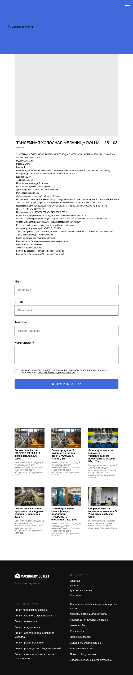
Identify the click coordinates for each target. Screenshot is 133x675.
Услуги (74, 585)
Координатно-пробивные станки (89, 619)
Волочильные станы (82, 648)
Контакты (75, 595)
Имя (18, 281)
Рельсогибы (77, 631)
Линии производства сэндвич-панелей (38, 648)
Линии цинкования (26, 621)
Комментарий (24, 342)
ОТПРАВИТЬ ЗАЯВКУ (66, 384)
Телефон (21, 322)
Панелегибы (77, 625)
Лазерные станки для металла (88, 613)
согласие (59, 370)
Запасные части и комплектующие (91, 659)
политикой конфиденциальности (56, 372)
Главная (75, 580)
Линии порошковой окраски (31, 609)
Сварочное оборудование (85, 642)
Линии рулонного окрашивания (33, 615)
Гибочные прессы (80, 636)
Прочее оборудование (83, 654)
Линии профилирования (29, 642)
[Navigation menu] (127, 5)
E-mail (19, 302)
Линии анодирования (27, 627)
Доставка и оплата (81, 590)
